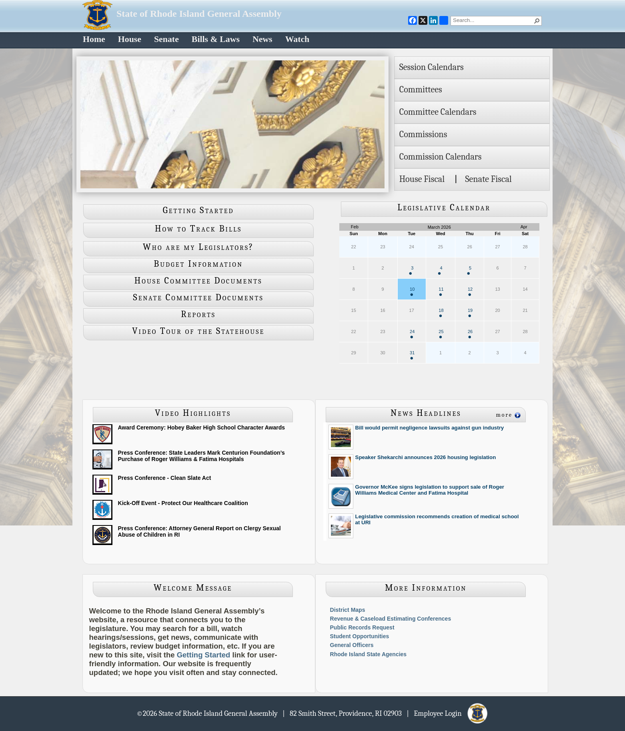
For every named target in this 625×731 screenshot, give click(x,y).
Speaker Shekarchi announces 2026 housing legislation (425, 457)
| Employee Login (448, 713)
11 (441, 291)
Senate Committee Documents (198, 297)
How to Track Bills (198, 229)
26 (470, 334)
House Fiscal (422, 179)
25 (441, 334)
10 (412, 291)
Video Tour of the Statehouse (198, 331)
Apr (524, 226)
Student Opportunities (359, 636)
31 (412, 355)
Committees (420, 89)
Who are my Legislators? (198, 247)
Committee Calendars (438, 112)
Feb (355, 226)
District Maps (347, 610)
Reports (198, 314)
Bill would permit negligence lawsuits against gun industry (429, 428)
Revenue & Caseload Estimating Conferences (390, 618)
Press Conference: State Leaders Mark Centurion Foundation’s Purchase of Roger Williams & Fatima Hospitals (201, 455)
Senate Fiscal (488, 179)
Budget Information (198, 264)
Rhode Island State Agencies (368, 654)
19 (470, 312)
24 (412, 334)
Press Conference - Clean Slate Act (164, 478)
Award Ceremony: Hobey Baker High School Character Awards (201, 427)
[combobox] (493, 20)
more (504, 414)
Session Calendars (431, 67)
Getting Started (198, 210)
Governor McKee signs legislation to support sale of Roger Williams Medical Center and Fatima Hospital (430, 490)
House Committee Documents (198, 281)
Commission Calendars (440, 157)
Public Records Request (362, 627)
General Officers (352, 645)
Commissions (423, 134)
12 (470, 291)
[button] (537, 20)
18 (441, 312)
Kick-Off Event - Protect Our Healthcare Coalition (183, 503)
